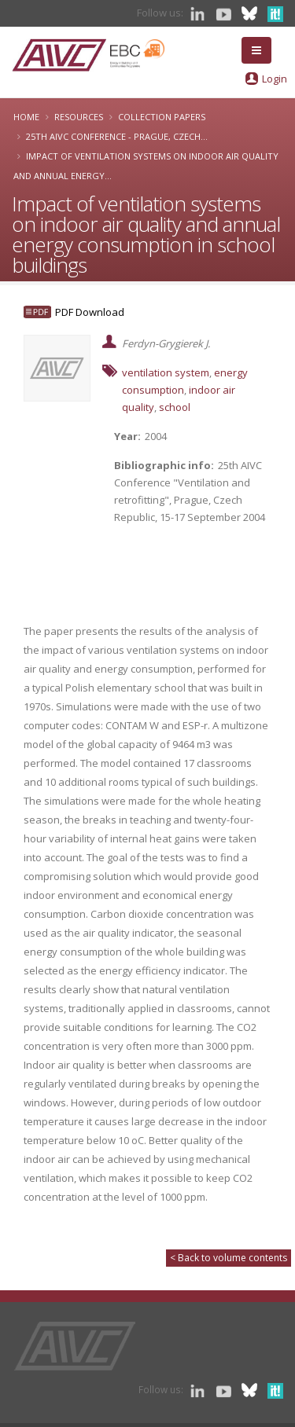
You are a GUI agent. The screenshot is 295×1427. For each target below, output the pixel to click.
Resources (78, 117)
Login (274, 79)
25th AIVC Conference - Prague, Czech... (117, 136)
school (174, 407)
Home (26, 117)
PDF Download (89, 312)
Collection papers (161, 117)
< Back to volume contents (228, 1257)
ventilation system (165, 372)
